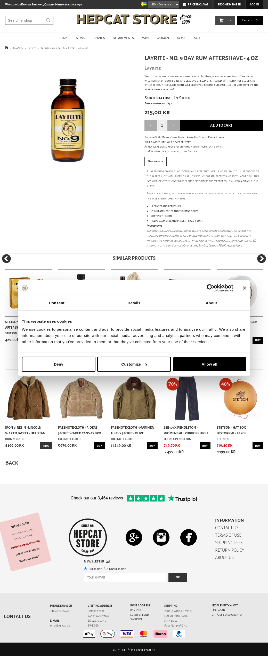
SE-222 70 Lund (97, 621)
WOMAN (163, 38)
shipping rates (178, 616)
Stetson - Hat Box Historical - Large (231, 430)
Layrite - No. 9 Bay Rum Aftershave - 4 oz (64, 48)
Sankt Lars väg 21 (99, 616)
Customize (134, 364)
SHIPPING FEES (228, 542)
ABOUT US (224, 557)
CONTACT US (226, 527)
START (64, 38)
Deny (58, 364)
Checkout (248, 20)
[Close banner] (244, 288)
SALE (197, 38)
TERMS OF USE (228, 535)
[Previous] (6, 258)
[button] (221, 20)
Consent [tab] (56, 302)
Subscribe (95, 569)
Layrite (32, 48)
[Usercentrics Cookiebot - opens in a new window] (210, 288)
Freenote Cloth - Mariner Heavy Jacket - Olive (132, 430)
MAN (145, 38)
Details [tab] (134, 302)
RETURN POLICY (229, 550)
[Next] (261, 258)
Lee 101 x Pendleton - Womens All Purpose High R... (186, 430)
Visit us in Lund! (29, 559)
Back (11, 462)
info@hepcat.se (60, 626)
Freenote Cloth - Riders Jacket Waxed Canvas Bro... (80, 430)
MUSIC (181, 38)
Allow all (209, 364)
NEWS (80, 38)
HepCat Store (96, 611)
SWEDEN (93, 626)
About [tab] (211, 302)
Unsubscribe (117, 569)
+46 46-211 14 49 (59, 611)
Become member (229, 4)
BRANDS (99, 38)
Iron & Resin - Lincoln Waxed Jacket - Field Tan (25, 430)
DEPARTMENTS (123, 38)
